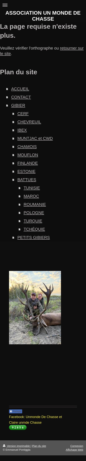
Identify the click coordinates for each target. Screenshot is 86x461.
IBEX (22, 130)
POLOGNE (34, 212)
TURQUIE (33, 221)
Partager (15, 411)
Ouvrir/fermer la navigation (43, 5)
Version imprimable (17, 445)
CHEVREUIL (29, 122)
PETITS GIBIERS (33, 237)
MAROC (31, 196)
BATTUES (26, 179)
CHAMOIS (27, 146)
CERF (23, 113)
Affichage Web (74, 449)
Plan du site (39, 445)
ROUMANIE (35, 204)
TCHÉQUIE (34, 229)
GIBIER (18, 105)
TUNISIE (32, 188)
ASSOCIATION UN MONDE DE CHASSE (43, 16)
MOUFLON (27, 155)
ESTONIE (26, 171)
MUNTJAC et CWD (35, 138)
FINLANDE (27, 163)
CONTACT (21, 97)
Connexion (76, 445)
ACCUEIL (20, 88)
